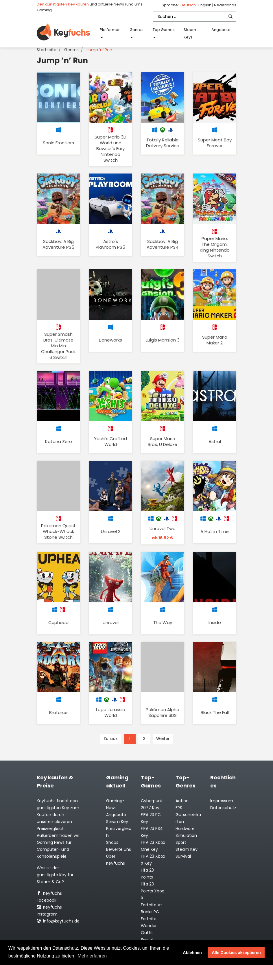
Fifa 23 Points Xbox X (152, 891)
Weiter (163, 738)
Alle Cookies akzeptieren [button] (236, 952)
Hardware (185, 828)
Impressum (221, 801)
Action (182, 801)
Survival (183, 856)
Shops (112, 842)
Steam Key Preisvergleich (118, 828)
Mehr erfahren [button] (92, 955)
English (205, 5)
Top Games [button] (164, 29)
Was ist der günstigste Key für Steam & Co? (55, 875)
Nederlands (225, 5)
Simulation (186, 835)
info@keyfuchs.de (58, 921)
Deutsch (188, 5)
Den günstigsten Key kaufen (63, 4)
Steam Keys (190, 33)
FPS (179, 808)
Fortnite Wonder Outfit (149, 926)
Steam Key (187, 849)
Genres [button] (136, 29)
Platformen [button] (110, 29)
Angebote (220, 29)
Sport (181, 842)
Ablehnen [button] (192, 952)
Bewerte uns (118, 849)
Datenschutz (223, 808)
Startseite (46, 50)
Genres (71, 50)
